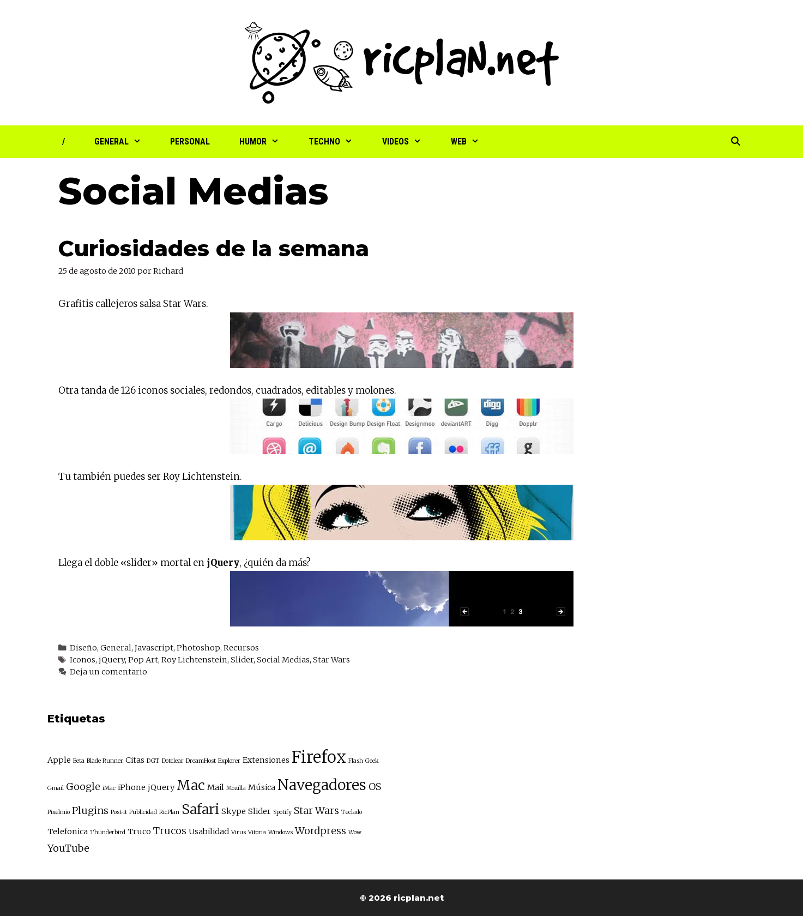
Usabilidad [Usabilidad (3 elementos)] (209, 831)
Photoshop (198, 648)
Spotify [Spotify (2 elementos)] (282, 812)
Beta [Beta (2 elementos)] (78, 760)
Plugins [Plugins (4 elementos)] (90, 810)
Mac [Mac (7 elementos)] (191, 785)
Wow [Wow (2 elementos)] (354, 832)
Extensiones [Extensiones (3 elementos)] (266, 760)
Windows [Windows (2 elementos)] (280, 832)
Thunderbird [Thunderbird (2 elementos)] (107, 832)
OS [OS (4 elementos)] (375, 786)
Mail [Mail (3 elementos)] (215, 787)
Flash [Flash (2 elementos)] (355, 760)
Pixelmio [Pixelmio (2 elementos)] (58, 812)
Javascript (154, 648)
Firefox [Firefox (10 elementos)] (319, 757)
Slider (242, 660)
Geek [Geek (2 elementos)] (372, 760)
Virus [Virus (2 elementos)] (238, 832)
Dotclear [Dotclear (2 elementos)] (173, 760)
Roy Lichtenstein (194, 660)
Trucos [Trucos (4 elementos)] (169, 830)
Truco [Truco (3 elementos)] (139, 831)
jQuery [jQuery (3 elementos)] (161, 787)
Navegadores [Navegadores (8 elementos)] (321, 785)
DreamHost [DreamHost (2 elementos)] (201, 760)
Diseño (83, 648)
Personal (190, 141)
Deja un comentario (108, 672)
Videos (409, 141)
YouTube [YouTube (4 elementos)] (68, 848)
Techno (338, 141)
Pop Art (143, 660)
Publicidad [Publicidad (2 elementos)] (143, 812)
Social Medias (283, 660)
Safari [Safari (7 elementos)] (200, 809)
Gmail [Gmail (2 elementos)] (55, 788)
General (125, 141)
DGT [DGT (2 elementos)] (153, 760)
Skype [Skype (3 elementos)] (233, 811)
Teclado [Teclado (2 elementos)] (351, 812)
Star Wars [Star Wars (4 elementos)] (316, 810)
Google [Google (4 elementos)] (83, 786)
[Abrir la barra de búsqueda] (735, 141)
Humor (266, 141)
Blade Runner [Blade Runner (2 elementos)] (105, 760)
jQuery (112, 660)
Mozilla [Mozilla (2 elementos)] (236, 788)
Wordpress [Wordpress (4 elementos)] (320, 830)
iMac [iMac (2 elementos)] (109, 788)
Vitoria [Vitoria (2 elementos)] (257, 832)
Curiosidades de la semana (213, 248)
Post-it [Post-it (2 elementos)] (119, 812)
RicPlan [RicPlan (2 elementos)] (169, 812)
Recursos (241, 648)
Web (472, 141)
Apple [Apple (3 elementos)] (59, 760)
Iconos (82, 660)
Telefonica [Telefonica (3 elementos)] (67, 831)
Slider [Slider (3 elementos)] (259, 811)
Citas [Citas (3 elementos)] (134, 760)
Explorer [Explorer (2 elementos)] (229, 760)
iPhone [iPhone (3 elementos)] (132, 787)
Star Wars (331, 660)
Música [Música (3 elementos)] (261, 787)
